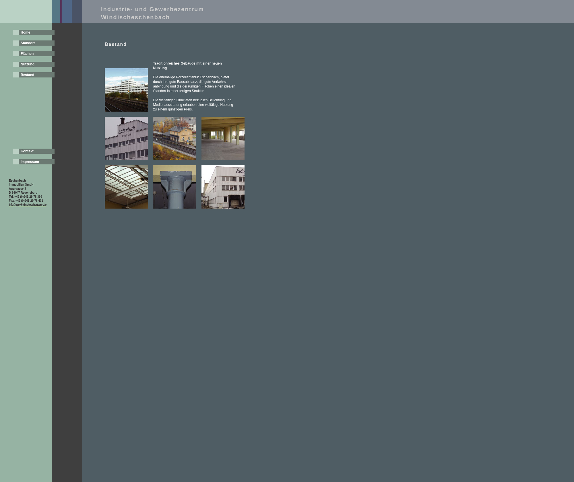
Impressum (30, 162)
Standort (28, 43)
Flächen (27, 54)
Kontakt (27, 151)
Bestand (27, 75)
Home (25, 32)
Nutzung (27, 64)
